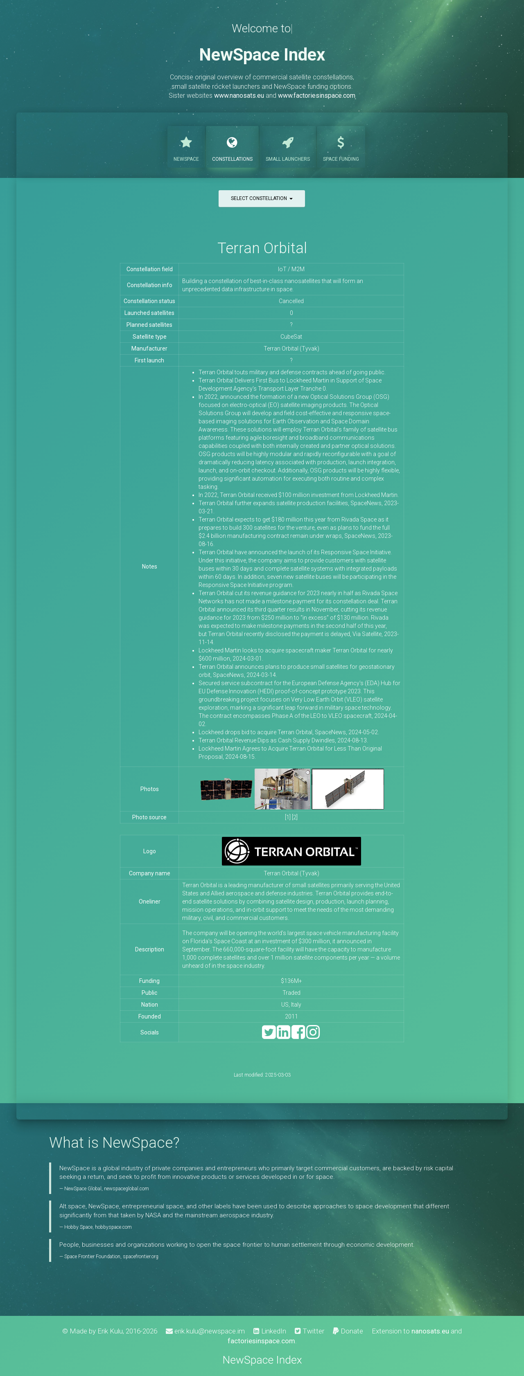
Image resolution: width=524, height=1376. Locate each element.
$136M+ (291, 981)
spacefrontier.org (140, 1256)
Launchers (288, 146)
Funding (341, 146)
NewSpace (186, 146)
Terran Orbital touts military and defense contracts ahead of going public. (292, 372)
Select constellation (262, 198)
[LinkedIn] (283, 1036)
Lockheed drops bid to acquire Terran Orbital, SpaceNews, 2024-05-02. (289, 732)
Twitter (309, 1331)
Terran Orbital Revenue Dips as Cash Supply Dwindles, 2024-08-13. (283, 740)
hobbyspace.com (113, 1227)
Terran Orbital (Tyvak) (291, 873)
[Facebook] (298, 1036)
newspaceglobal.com (126, 1189)
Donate (348, 1331)
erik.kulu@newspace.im (205, 1331)
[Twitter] (269, 1036)
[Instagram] (313, 1036)
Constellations (232, 146)
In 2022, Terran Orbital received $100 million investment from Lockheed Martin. (299, 495)
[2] (295, 817)
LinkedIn (269, 1331)
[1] (288, 817)
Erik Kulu (110, 1331)
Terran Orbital (262, 248)
